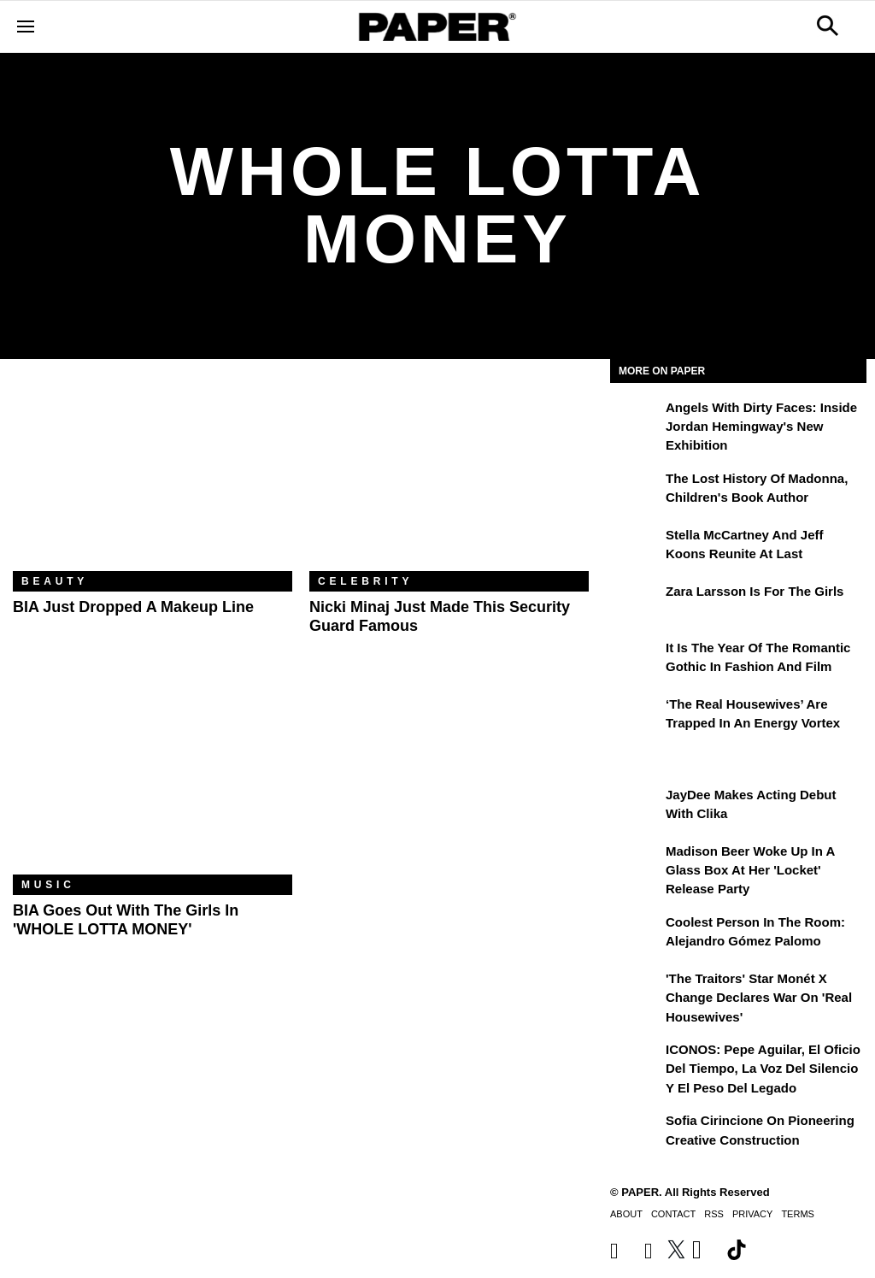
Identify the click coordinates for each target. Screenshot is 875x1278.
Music (48, 885)
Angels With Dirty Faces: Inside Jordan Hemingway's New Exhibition (761, 426)
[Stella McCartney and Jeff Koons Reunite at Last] (635, 547)
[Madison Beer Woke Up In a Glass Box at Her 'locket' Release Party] (635, 863)
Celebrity (365, 581)
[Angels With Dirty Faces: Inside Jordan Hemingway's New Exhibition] (635, 419)
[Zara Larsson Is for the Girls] (635, 603)
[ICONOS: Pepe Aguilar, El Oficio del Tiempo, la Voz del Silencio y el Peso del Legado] (635, 1061)
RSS (714, 1214)
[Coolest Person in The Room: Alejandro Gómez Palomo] (635, 934)
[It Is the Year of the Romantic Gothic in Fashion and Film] (635, 660)
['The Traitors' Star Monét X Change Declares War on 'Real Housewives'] (635, 990)
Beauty (54, 581)
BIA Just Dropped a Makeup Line (133, 606)
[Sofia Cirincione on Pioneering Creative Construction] (635, 1132)
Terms (797, 1214)
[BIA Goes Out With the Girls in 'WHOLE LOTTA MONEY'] (152, 781)
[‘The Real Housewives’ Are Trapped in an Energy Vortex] (635, 716)
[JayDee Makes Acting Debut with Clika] (635, 807)
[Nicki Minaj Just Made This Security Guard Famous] (449, 478)
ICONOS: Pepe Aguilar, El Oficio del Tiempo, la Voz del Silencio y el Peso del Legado (763, 1068)
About (626, 1214)
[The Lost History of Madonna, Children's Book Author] (635, 490)
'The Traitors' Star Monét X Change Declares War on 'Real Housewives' (759, 997)
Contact (673, 1214)
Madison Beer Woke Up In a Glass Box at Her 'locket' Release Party (750, 870)
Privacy (752, 1214)
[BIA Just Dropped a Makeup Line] (152, 478)
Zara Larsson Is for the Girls (754, 591)
